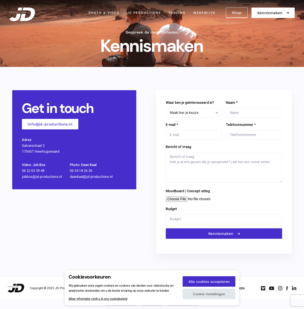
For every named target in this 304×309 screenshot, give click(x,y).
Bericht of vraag (178, 147)
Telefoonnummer (239, 125)
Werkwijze (204, 13)
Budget (171, 209)
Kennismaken (269, 13)
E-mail (170, 125)
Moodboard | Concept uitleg (188, 191)
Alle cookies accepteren (209, 282)
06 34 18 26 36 (81, 171)
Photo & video (104, 13)
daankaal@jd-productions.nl (91, 177)
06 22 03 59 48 (33, 171)
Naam (230, 102)
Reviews (177, 13)
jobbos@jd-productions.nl (42, 177)
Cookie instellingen (209, 294)
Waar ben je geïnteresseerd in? (190, 102)
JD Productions (144, 13)
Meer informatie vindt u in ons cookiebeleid (98, 299)
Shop (236, 12)
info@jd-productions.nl (50, 124)
